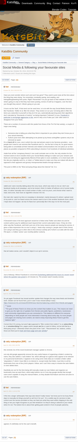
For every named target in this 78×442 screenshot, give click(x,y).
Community (39, 3)
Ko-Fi (73, 3)
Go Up (4, 437)
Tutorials (72, 9)
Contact (56, 3)
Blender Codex (59, 9)
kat (7, 87)
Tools (17, 3)
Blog (49, 3)
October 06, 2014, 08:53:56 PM (13, 181)
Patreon (66, 3)
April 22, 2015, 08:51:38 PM (12, 345)
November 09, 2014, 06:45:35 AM (13, 270)
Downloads (27, 3)
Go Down (5, 80)
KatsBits (13, 2)
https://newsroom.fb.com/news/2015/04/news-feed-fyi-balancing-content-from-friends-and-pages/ (38, 303)
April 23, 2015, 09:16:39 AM (12, 419)
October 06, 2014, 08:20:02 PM (13, 90)
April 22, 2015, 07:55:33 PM (12, 293)
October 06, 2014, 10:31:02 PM (13, 216)
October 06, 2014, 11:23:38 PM (13, 246)
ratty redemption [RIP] (16, 178)
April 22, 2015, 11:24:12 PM (12, 391)
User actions (70, 80)
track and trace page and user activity (33, 331)
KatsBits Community (14, 51)
